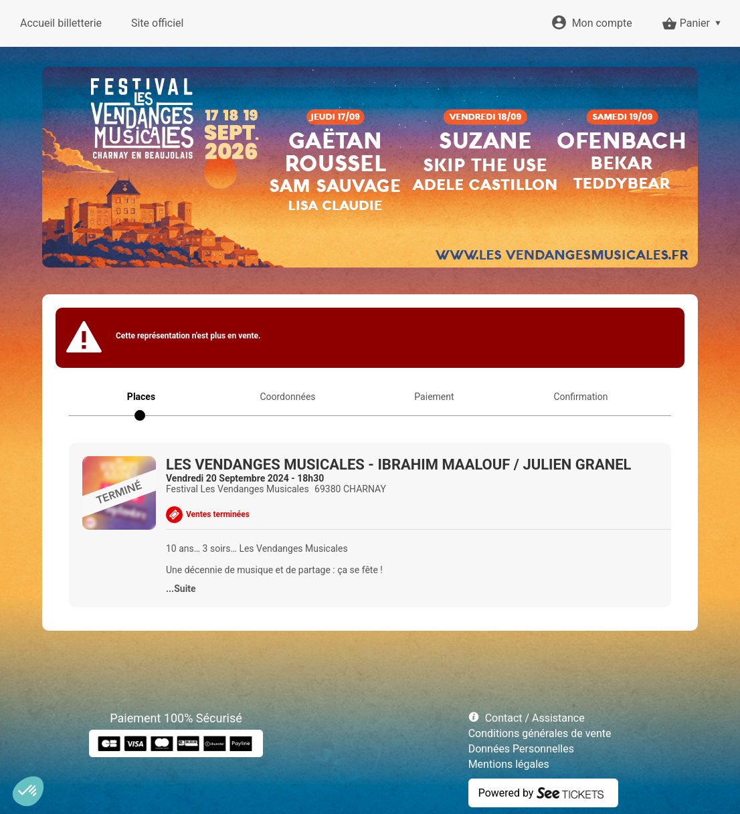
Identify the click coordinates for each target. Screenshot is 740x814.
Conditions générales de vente (540, 733)
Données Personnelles (521, 748)
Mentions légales (508, 764)
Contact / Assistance (535, 718)
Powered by (506, 793)
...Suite (181, 588)
